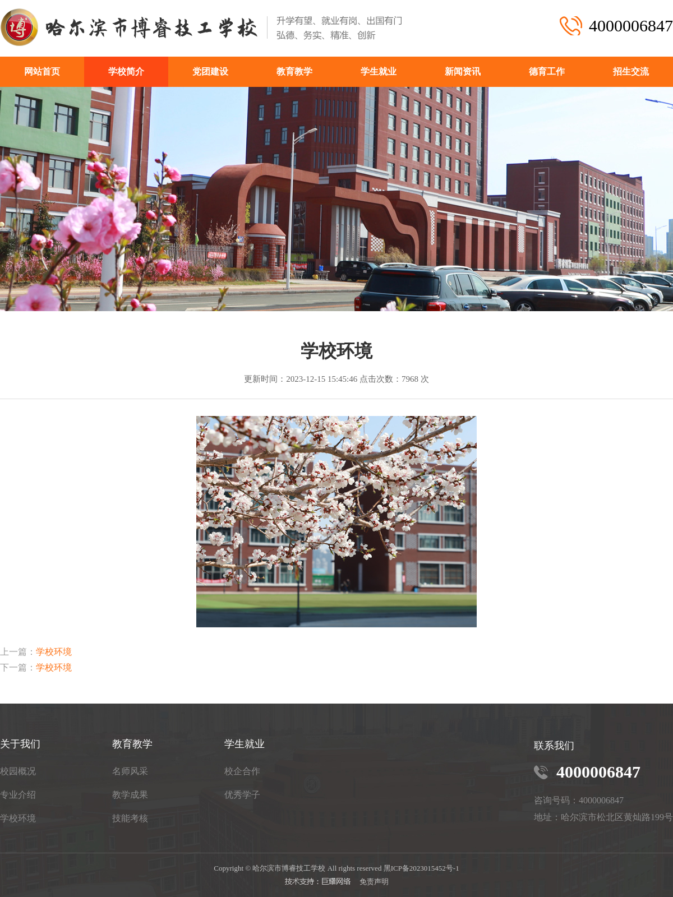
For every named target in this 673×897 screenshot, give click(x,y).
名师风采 (130, 771)
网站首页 (42, 71)
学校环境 (54, 651)
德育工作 (547, 71)
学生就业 (379, 71)
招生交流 (631, 71)
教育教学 (294, 71)
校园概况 (18, 771)
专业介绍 (18, 794)
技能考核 (130, 818)
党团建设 (210, 71)
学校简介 (126, 71)
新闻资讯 (463, 71)
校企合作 (242, 771)
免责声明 (374, 881)
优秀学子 (242, 794)
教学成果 (130, 794)
